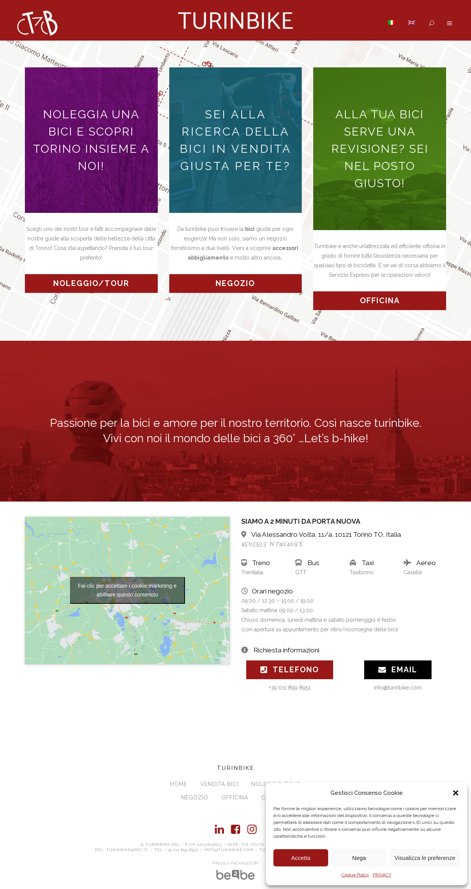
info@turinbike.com (228, 850)
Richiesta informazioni (286, 650)
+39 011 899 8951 (181, 850)
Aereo (426, 563)
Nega (359, 858)
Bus (313, 563)
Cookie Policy (355, 875)
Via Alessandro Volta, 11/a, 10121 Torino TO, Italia (326, 534)
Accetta (300, 858)
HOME (178, 784)
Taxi (367, 563)
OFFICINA (234, 797)
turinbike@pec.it (127, 850)
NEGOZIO (194, 797)
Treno (261, 563)
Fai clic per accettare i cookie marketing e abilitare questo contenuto (127, 590)
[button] (456, 793)
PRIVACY (382, 875)
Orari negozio (272, 591)
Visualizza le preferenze (424, 858)
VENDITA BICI (219, 784)
